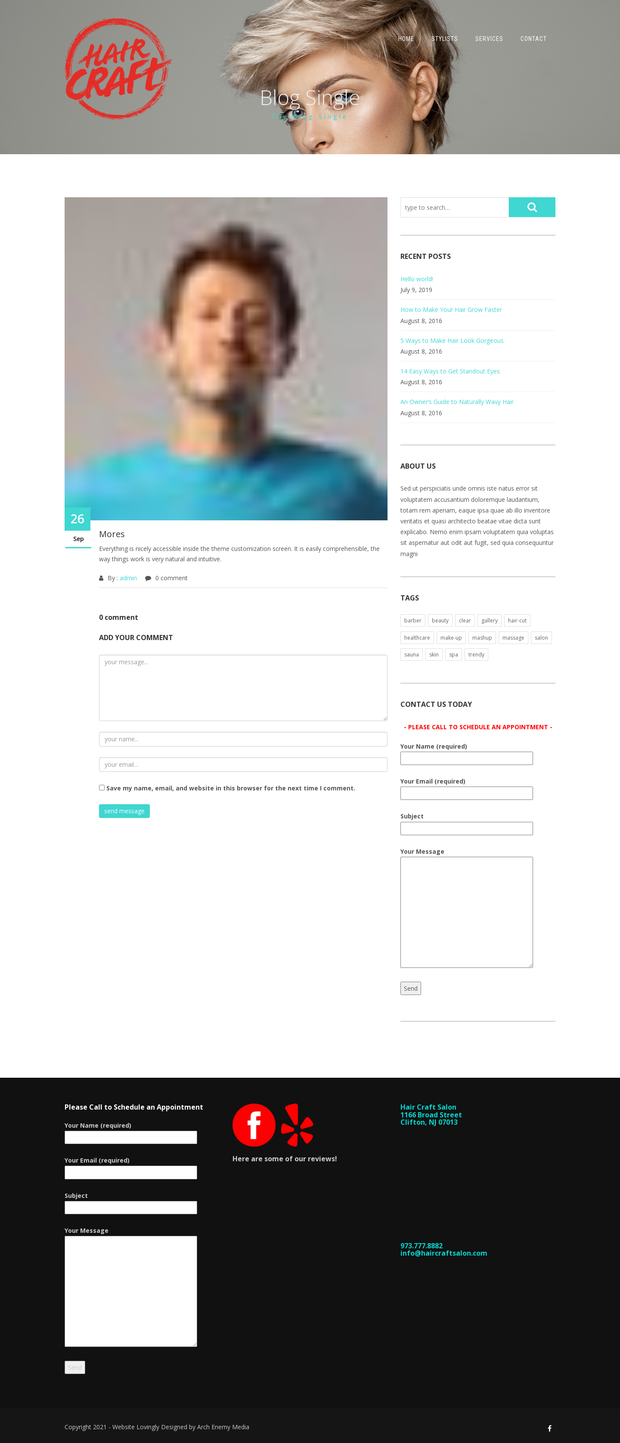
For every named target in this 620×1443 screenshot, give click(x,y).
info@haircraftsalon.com (443, 1253)
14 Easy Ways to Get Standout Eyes (450, 371)
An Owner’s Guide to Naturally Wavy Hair (457, 402)
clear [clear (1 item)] (465, 620)
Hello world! (416, 279)
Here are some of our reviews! (284, 1158)
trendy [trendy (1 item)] (476, 654)
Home (406, 38)
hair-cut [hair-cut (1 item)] (517, 620)
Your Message (466, 908)
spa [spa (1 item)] (453, 654)
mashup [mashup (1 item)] (482, 637)
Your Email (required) (466, 787)
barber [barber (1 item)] (413, 620)
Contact (534, 38)
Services (489, 38)
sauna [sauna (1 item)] (411, 654)
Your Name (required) (466, 752)
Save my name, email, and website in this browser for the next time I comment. (230, 788)
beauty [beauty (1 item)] (440, 620)
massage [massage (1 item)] (513, 637)
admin (128, 578)
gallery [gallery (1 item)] (489, 620)
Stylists (444, 38)
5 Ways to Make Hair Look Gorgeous (452, 340)
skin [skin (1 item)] (434, 654)
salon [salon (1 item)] (541, 637)
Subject (466, 822)
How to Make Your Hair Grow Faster (451, 309)
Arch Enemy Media (223, 1427)
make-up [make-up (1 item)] (451, 637)
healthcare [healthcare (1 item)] (417, 637)
